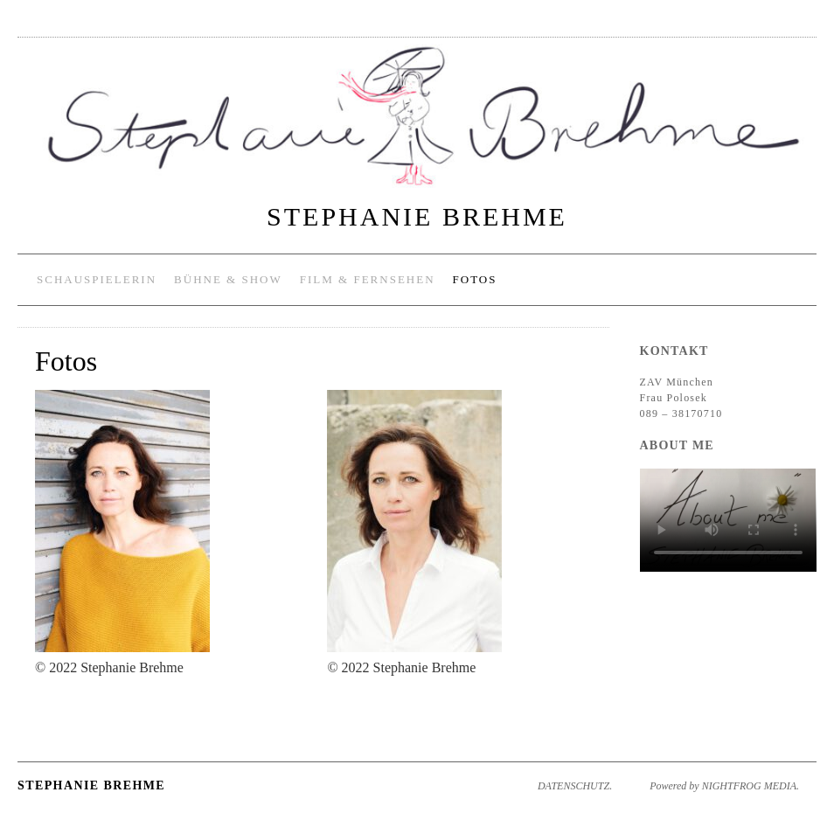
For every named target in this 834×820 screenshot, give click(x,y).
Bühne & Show (228, 279)
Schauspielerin (96, 279)
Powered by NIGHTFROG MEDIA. (724, 786)
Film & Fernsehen (367, 279)
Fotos (475, 279)
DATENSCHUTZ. (575, 786)
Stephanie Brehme (417, 216)
